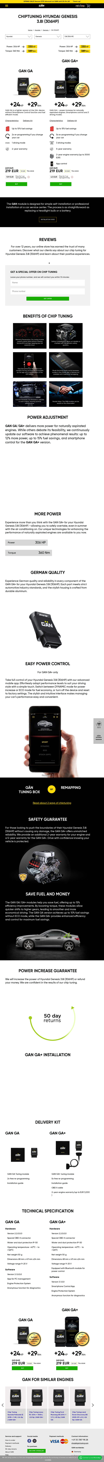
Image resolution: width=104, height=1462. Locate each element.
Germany (76, 1452)
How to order (10, 1440)
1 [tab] (49, 263)
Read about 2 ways (52, 803)
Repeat (48, 775)
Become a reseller (36, 1451)
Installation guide (48, 219)
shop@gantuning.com (80, 1443)
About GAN (9, 1452)
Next (93, 1405)
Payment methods (12, 1443)
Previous (3, 1405)
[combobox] (18, 36)
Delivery (8, 1446)
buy (22, 1368)
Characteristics (56, 121)
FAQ (6, 1455)
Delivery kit (72, 121)
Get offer (48, 298)
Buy (60, 184)
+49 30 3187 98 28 (80, 1440)
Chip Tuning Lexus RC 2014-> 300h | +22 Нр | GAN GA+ (36, 1414)
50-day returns (11, 1449)
